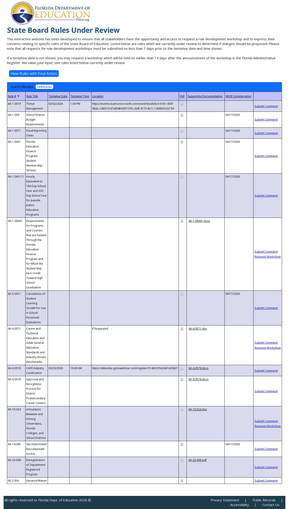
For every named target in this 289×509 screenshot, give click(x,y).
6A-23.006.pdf (198, 460)
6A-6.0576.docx (198, 368)
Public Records (264, 500)
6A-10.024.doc (198, 409)
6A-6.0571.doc (198, 329)
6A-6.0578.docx (198, 379)
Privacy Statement (225, 500)
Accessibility (239, 504)
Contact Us (271, 504)
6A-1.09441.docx (199, 221)
